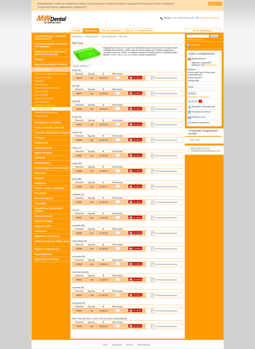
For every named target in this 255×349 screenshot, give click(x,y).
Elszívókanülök (42, 102)
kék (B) (76, 86)
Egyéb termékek (43, 153)
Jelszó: (191, 87)
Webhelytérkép (143, 345)
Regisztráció (211, 65)
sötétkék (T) (78, 194)
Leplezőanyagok (44, 221)
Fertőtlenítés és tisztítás (48, 122)
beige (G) (77, 117)
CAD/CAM (40, 158)
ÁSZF (105, 345)
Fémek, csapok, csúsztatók (50, 188)
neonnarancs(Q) (80, 272)
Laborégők (40, 203)
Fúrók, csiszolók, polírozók (49, 127)
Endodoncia (41, 142)
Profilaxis (40, 137)
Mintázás (39, 178)
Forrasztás (40, 193)
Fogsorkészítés (43, 226)
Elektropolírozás (44, 216)
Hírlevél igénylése (201, 122)
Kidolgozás (41, 231)
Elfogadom (214, 3)
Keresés (129, 345)
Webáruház (77, 37)
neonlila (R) (78, 287)
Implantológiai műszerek (46, 112)
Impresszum (117, 345)
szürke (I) (77, 132)
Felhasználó (193, 80)
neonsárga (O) (79, 241)
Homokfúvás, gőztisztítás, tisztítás (49, 209)
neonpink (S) (78, 303)
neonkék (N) (78, 225)
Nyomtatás (195, 45)
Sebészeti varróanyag (45, 105)
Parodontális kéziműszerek (47, 88)
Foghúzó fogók (42, 91)
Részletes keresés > (195, 40)
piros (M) (76, 179)
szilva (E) (77, 163)
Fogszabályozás (43, 147)
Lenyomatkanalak (43, 77)
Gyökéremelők (41, 95)
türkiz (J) (76, 148)
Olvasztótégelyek (44, 198)
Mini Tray (123, 37)
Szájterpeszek (41, 116)
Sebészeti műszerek (44, 98)
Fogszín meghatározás (47, 249)
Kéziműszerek (42, 69)
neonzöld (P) (78, 256)
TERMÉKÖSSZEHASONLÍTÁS (206, 151)
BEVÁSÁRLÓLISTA (200, 148)
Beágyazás (41, 183)
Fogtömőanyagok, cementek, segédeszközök (51, 37)
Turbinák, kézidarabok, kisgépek (52, 132)
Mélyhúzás (40, 173)
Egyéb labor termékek (47, 259)
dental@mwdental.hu (210, 18)
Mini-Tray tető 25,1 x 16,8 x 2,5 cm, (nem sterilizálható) (99, 318)
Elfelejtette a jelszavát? (199, 97)
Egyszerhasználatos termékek (51, 64)
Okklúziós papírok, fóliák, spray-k (52, 242)
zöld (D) (76, 101)
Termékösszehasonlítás (166, 78)
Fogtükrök (39, 81)
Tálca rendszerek (43, 109)
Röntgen (39, 59)
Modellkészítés (43, 163)
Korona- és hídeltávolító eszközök (51, 74)
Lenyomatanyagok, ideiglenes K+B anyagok (51, 45)
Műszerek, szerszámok (47, 236)
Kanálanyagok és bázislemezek (52, 168)
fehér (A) (76, 70)
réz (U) (75, 210)
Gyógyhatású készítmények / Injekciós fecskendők (50, 53)
